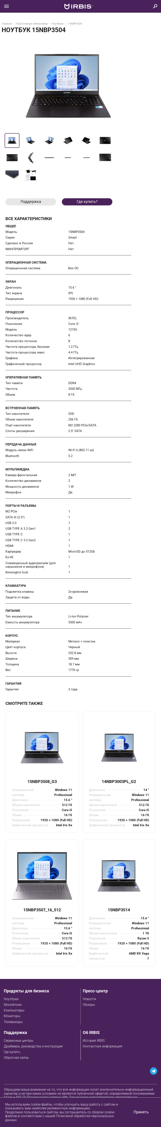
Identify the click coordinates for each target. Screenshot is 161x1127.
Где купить (12, 1052)
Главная (7, 23)
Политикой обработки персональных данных (59, 1118)
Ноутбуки (58, 23)
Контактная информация (102, 1046)
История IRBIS (94, 1041)
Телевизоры (13, 1022)
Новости (89, 999)
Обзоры (89, 1005)
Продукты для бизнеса (26, 990)
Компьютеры (14, 1010)
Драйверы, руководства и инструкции (33, 1046)
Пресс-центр (95, 990)
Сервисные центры (18, 1041)
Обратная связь (16, 1058)
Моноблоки (13, 1005)
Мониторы (12, 1016)
